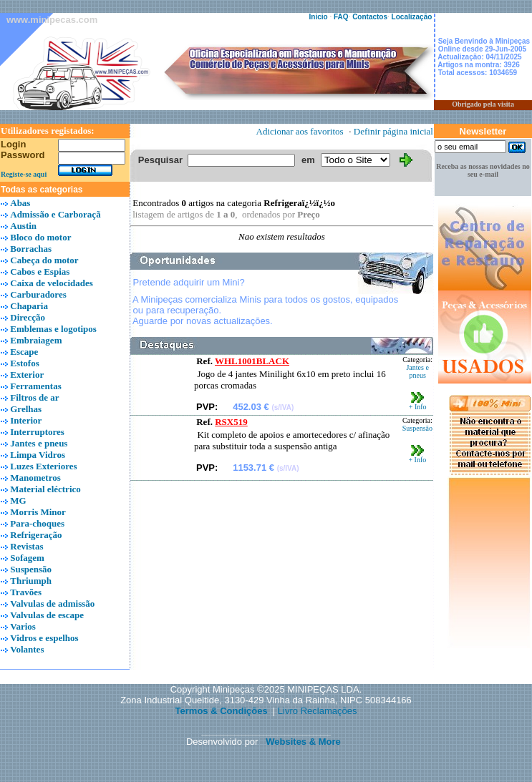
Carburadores (38, 294)
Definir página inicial (393, 131)
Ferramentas (35, 386)
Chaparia (29, 305)
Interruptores (37, 431)
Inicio (318, 17)
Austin (23, 225)
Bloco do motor (40, 237)
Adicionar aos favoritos (300, 131)
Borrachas (31, 248)
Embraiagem (36, 340)
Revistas (26, 546)
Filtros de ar (34, 397)
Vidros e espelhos (44, 637)
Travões (26, 592)
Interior (26, 420)
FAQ (341, 17)
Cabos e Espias (39, 271)
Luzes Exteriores (43, 466)
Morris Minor (38, 512)
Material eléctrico (45, 489)
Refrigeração (36, 534)
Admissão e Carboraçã (55, 214)
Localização (412, 17)
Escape (24, 351)
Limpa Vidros (37, 454)
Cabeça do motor (44, 260)
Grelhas (26, 409)
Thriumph (31, 580)
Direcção (27, 317)
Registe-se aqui (24, 174)
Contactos (369, 17)
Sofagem (27, 557)
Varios (23, 626)
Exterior (27, 374)
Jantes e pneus (38, 443)
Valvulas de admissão (52, 603)
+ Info (418, 403)
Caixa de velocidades (51, 283)
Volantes (27, 649)
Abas (20, 202)
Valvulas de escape (47, 615)
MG (18, 500)
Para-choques (37, 523)
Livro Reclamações (317, 710)
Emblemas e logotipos (53, 328)
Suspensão (31, 569)
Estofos (24, 363)
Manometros (35, 477)
